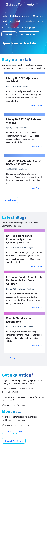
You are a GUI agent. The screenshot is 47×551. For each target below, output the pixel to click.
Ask (20, 431)
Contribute (9, 34)
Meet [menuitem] (8, 495)
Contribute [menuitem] (10, 521)
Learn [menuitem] (8, 510)
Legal (9, 543)
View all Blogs (10, 358)
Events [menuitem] (9, 506)
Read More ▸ (36, 105)
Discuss (8, 431)
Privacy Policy (35, 543)
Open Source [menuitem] (11, 499)
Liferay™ (29, 538)
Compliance (20, 543)
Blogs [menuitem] (8, 487)
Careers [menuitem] (9, 513)
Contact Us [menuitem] (10, 517)
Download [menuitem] (10, 502)
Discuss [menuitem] (9, 491)
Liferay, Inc (26, 535)
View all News (10, 200)
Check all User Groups (14, 441)
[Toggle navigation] (40, 4)
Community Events (29, 34)
